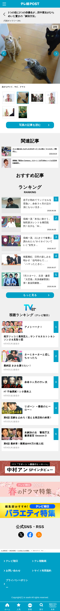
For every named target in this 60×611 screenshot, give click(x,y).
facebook (30, 535)
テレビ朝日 (12, 561)
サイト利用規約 (42, 570)
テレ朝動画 (40, 561)
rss (39, 535)
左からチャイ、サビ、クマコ (40, 550)
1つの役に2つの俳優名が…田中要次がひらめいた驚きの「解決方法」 (25, 550)
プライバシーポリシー (17, 584)
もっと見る (30, 295)
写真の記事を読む (30, 125)
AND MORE (12, 550)
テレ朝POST (30, 3)
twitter (21, 535)
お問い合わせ (13, 570)
